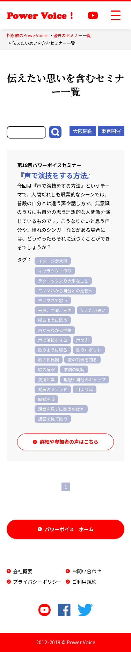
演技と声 (46, 379)
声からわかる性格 (55, 330)
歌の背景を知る (82, 359)
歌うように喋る (52, 350)
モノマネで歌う (52, 300)
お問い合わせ (86, 571)
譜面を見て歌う (52, 419)
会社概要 (22, 571)
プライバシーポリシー (37, 581)
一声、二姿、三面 (55, 310)
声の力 (82, 340)
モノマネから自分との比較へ (65, 290)
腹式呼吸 (46, 399)
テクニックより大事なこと (63, 281)
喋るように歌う (52, 320)
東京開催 (111, 130)
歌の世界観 (48, 359)
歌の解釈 (46, 369)
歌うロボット (88, 350)
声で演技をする (52, 340)
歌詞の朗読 (74, 369)
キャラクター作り (55, 270)
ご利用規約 (84, 581)
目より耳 (84, 389)
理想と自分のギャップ (84, 379)
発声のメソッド (52, 389)
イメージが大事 (52, 261)
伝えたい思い (92, 310)
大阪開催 (83, 130)
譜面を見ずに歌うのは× (61, 409)
